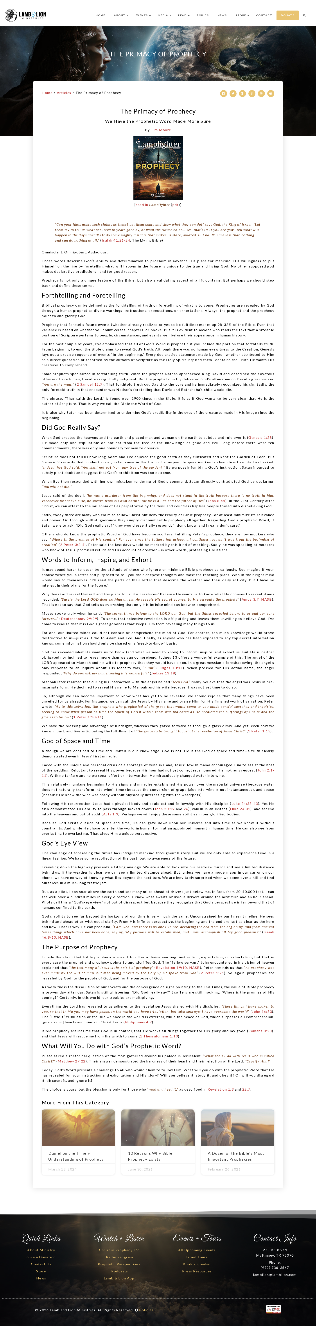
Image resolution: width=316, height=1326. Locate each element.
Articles (64, 92)
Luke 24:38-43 (245, 803)
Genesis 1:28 (260, 437)
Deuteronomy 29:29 (79, 618)
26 (186, 809)
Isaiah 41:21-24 (116, 240)
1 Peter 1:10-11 (87, 717)
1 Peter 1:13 (259, 731)
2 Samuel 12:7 (89, 384)
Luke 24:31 (240, 809)
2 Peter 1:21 (212, 973)
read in (153, 204)
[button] (223, 93)
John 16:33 (262, 1011)
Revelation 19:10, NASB (178, 967)
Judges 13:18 (163, 673)
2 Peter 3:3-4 (72, 544)
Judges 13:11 (170, 668)
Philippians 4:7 (138, 1022)
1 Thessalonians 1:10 (159, 1036)
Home (47, 92)
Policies (146, 1310)
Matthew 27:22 (72, 1061)
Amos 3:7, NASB (257, 599)
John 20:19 (164, 809)
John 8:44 (216, 501)
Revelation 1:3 (221, 1089)
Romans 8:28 (260, 1031)
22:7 (246, 1089)
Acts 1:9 (110, 814)
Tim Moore (161, 130)
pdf (175, 204)
